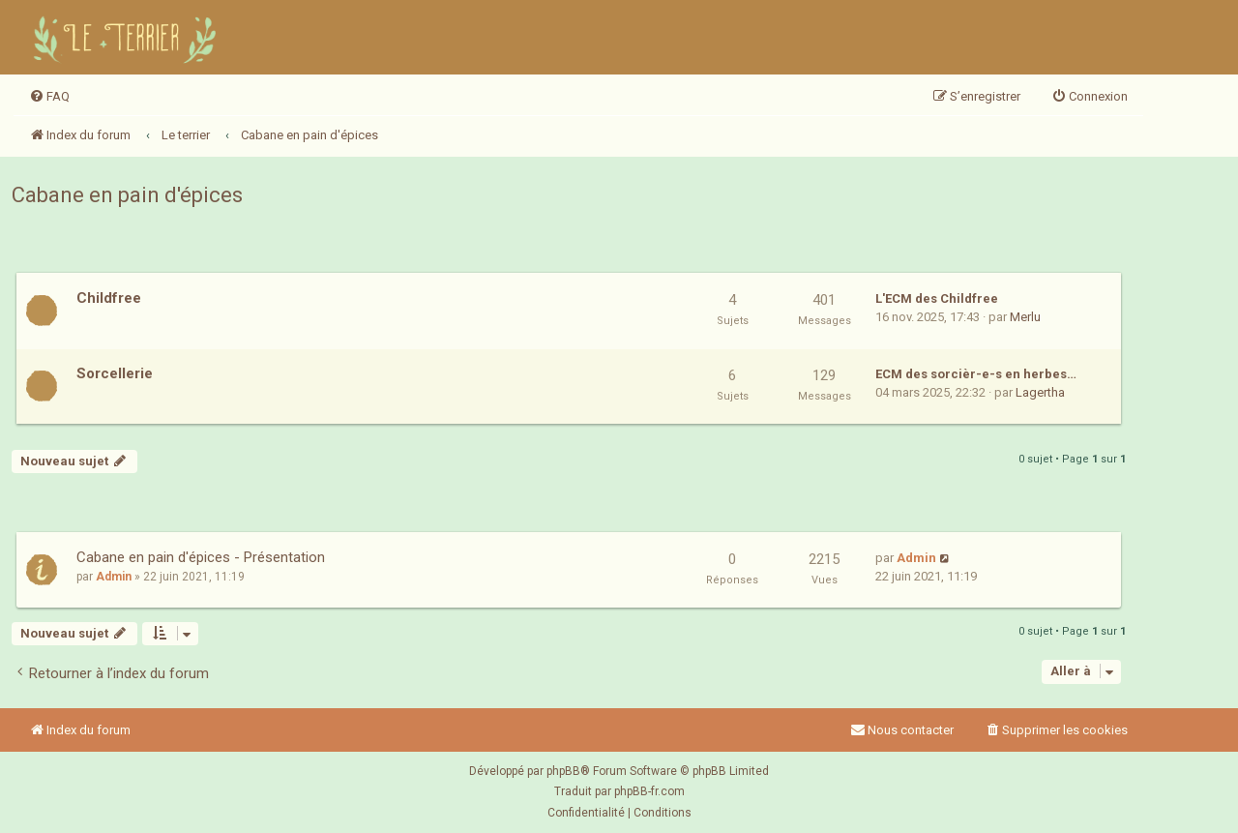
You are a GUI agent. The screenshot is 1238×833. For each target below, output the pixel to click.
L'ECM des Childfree (936, 298)
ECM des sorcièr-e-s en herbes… (975, 374)
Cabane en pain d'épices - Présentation (200, 557)
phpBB (563, 771)
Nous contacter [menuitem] (902, 730)
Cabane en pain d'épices (127, 195)
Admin (114, 576)
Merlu (1025, 317)
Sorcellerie (114, 373)
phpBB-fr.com (649, 791)
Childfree (108, 298)
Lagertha (1040, 392)
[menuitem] (49, 96)
